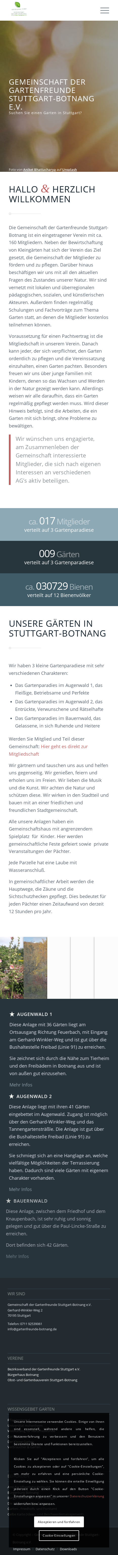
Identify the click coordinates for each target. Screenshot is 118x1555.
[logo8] (49, 10)
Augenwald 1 (32, 1014)
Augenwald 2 (40, 1096)
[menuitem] (102, 10)
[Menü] (102, 10)
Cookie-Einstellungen (59, 1535)
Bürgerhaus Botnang (23, 1374)
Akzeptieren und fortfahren (59, 1522)
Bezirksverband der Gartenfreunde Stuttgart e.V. (44, 1369)
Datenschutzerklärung (87, 1496)
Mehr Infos (18, 1085)
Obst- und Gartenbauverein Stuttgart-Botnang (42, 1380)
